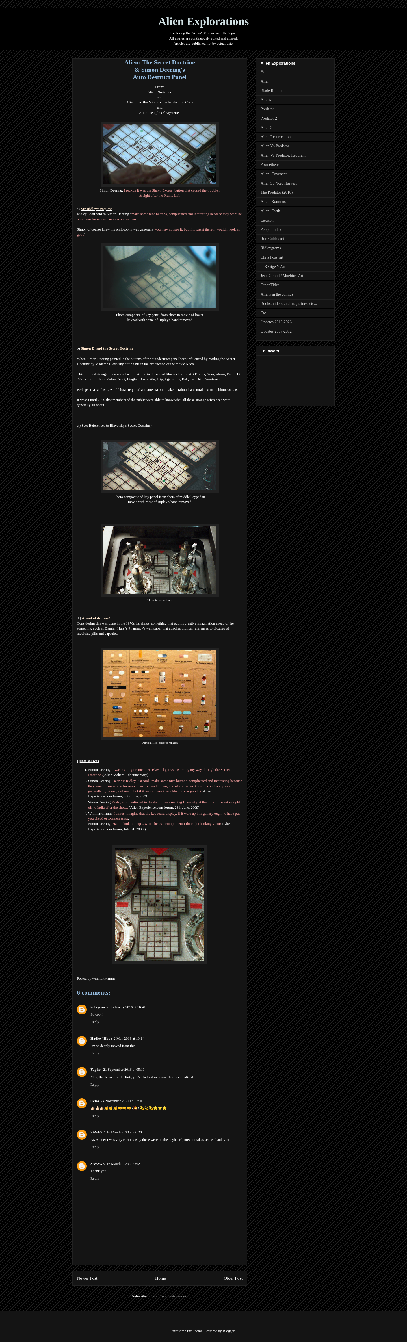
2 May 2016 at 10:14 (129, 1038)
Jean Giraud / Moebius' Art (282, 276)
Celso (94, 1101)
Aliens (266, 99)
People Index (271, 229)
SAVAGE (97, 1132)
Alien (265, 81)
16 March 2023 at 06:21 (124, 1163)
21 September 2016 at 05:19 (124, 1069)
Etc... (265, 313)
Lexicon (267, 220)
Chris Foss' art (272, 257)
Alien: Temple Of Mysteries (159, 112)
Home (160, 1278)
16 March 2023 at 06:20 (124, 1132)
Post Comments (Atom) (169, 1296)
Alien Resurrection (276, 137)
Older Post (233, 1278)
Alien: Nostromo (159, 92)
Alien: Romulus (273, 202)
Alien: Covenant (274, 174)
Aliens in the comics (277, 294)
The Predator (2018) (277, 192)
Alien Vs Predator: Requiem (283, 155)
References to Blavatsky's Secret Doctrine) (120, 425)
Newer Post (87, 1278)
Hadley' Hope (101, 1038)
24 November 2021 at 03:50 (121, 1101)
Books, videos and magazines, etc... (289, 304)
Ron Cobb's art (272, 239)
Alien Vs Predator (275, 146)
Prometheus (270, 164)
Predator (267, 109)
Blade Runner (271, 90)
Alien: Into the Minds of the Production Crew (159, 102)
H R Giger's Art (273, 267)
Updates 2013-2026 (276, 322)
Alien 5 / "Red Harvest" (279, 183)
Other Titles (270, 285)
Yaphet (95, 1069)
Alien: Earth (270, 211)
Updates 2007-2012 (276, 331)
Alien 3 (266, 127)
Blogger (228, 1331)
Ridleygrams (271, 248)
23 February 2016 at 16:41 (126, 1007)
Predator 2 (269, 118)
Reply (94, 1022)
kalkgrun (97, 1007)
